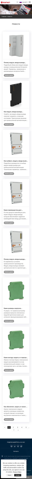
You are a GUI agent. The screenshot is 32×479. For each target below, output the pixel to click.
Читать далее (9, 75)
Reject (9, 475)
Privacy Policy (17, 472)
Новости (10, 16)
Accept (18, 475)
